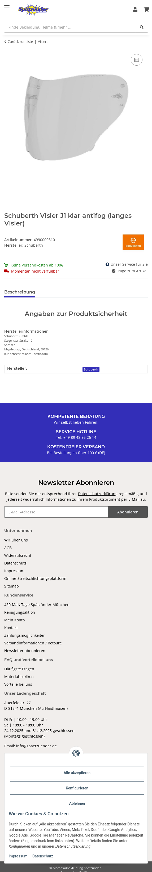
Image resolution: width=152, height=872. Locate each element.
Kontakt (11, 627)
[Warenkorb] (146, 9)
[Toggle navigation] (7, 3)
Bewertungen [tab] (59, 292)
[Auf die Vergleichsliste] (136, 60)
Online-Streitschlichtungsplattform (35, 578)
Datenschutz (15, 563)
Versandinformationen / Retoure (33, 642)
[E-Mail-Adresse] (56, 512)
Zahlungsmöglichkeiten (25, 635)
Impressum (14, 570)
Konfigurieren (77, 788)
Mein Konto (14, 619)
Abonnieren (127, 511)
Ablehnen (77, 803)
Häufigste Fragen (19, 668)
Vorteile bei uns (18, 684)
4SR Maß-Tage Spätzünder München (37, 604)
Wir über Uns (16, 540)
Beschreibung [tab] (19, 292)
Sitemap (11, 586)
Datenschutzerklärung (98, 493)
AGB (8, 547)
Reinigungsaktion (19, 612)
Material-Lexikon (19, 676)
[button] (135, 9)
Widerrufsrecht (17, 555)
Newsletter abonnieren (24, 650)
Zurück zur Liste (20, 41)
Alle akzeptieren (77, 773)
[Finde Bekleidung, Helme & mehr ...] (70, 27)
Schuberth (91, 369)
